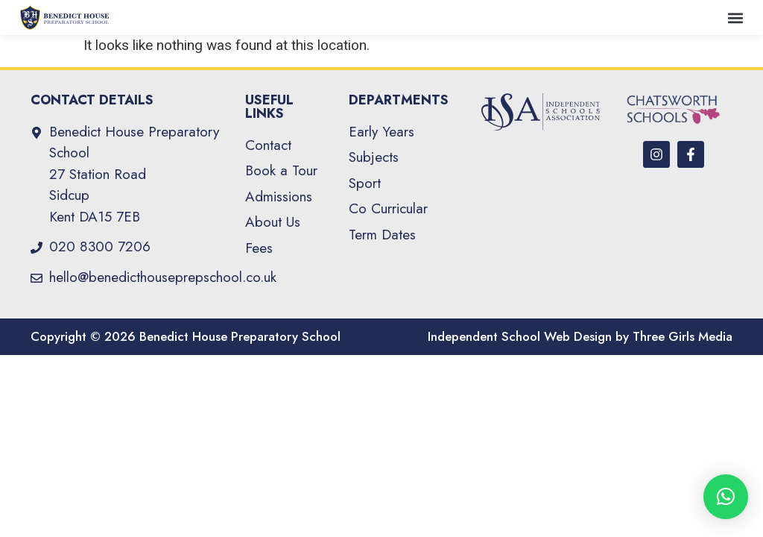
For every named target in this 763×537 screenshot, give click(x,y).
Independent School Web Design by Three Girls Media (580, 336)
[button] (736, 17)
